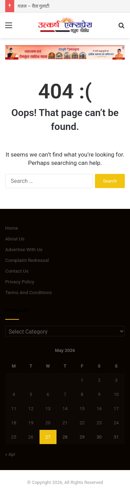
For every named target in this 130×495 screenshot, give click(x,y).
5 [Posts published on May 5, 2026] (30, 394)
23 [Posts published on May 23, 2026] (99, 422)
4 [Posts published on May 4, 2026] (13, 394)
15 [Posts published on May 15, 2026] (82, 408)
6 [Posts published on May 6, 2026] (48, 394)
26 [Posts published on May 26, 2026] (31, 437)
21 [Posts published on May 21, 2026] (65, 422)
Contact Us (16, 271)
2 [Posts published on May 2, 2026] (99, 380)
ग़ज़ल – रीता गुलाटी (33, 6)
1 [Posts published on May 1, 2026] (82, 380)
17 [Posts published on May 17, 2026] (116, 408)
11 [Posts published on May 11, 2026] (13, 408)
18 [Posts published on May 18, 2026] (13, 422)
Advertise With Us (23, 249)
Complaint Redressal (27, 260)
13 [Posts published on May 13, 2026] (48, 408)
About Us (15, 238)
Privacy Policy (19, 281)
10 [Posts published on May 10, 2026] (116, 394)
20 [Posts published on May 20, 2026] (48, 422)
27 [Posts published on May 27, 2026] (48, 437)
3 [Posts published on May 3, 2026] (116, 380)
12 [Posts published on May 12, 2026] (31, 408)
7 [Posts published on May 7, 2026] (65, 394)
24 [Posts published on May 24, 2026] (116, 422)
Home (11, 228)
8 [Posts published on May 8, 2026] (82, 394)
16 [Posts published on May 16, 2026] (99, 408)
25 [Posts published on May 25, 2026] (13, 437)
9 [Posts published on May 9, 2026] (99, 394)
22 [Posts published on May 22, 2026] (82, 422)
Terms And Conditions (28, 292)
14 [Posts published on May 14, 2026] (65, 408)
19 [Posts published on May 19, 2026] (31, 422)
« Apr (10, 454)
